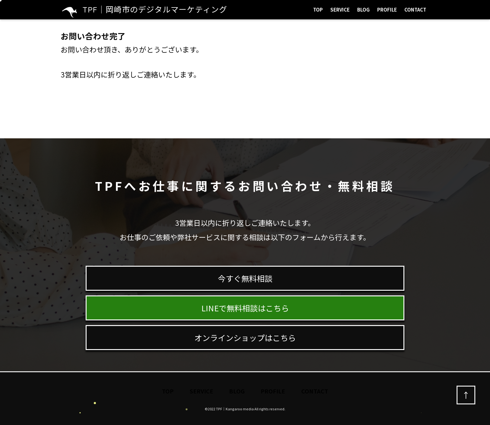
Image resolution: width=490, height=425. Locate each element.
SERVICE (340, 9)
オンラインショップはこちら (245, 337)
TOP (318, 9)
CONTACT (415, 9)
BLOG (363, 9)
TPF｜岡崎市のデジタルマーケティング (144, 9)
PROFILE (387, 9)
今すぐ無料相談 (245, 278)
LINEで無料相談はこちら (245, 308)
